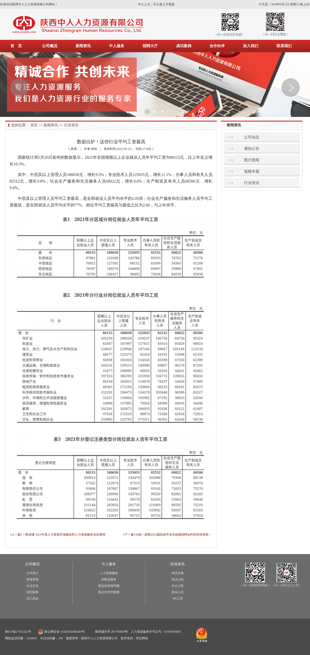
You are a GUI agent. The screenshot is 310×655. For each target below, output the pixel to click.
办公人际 (177, 586)
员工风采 (32, 598)
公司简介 (32, 573)
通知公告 (251, 149)
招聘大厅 (150, 46)
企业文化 (32, 586)
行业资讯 (71, 125)
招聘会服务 (108, 579)
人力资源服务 (109, 573)
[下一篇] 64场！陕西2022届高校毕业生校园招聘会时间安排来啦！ (168, 534)
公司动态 (251, 137)
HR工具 (178, 598)
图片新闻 (251, 160)
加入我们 (250, 46)
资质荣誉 (32, 579)
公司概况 (49, 46)
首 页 (16, 46)
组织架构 (32, 592)
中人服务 (116, 46)
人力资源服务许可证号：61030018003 (156, 631)
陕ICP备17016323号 (18, 631)
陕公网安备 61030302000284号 (64, 631)
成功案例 (183, 46)
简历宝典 (177, 573)
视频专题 (251, 171)
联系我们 (284, 46)
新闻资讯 (83, 46)
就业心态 (177, 592)
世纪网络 (142, 638)
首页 (34, 125)
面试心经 (177, 579)
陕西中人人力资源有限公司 (99, 638)
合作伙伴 (217, 46)
